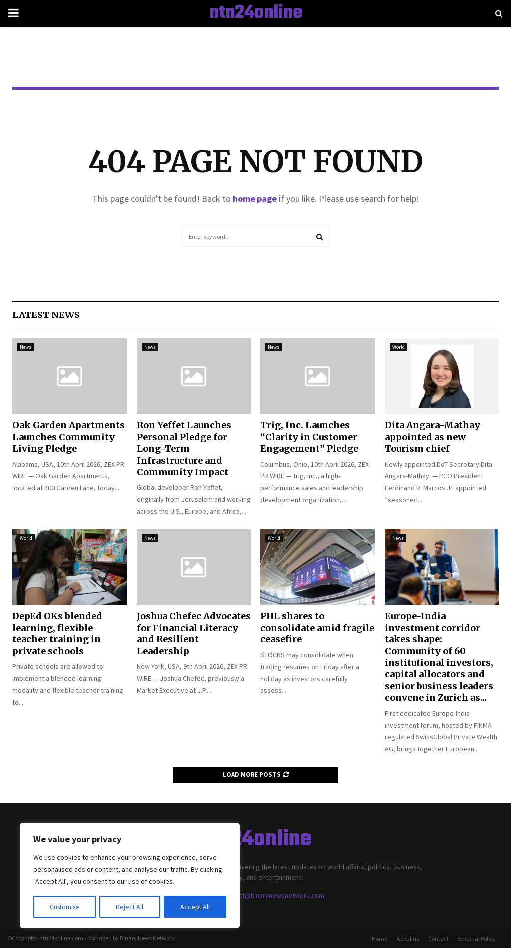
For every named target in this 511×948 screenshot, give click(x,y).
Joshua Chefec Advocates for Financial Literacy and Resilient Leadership (194, 633)
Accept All (195, 906)
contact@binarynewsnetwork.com (273, 895)
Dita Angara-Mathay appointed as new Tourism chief (432, 436)
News (25, 347)
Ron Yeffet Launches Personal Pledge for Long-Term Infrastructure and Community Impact (184, 448)
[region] (130, 875)
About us (408, 938)
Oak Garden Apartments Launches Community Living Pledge (68, 436)
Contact (438, 938)
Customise (65, 906)
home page (255, 198)
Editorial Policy (477, 938)
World (398, 347)
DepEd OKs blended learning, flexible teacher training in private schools (57, 633)
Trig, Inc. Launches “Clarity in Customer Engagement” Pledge (309, 436)
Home (379, 938)
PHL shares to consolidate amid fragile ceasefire (317, 627)
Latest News (46, 314)
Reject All (131, 906)
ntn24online (255, 13)
